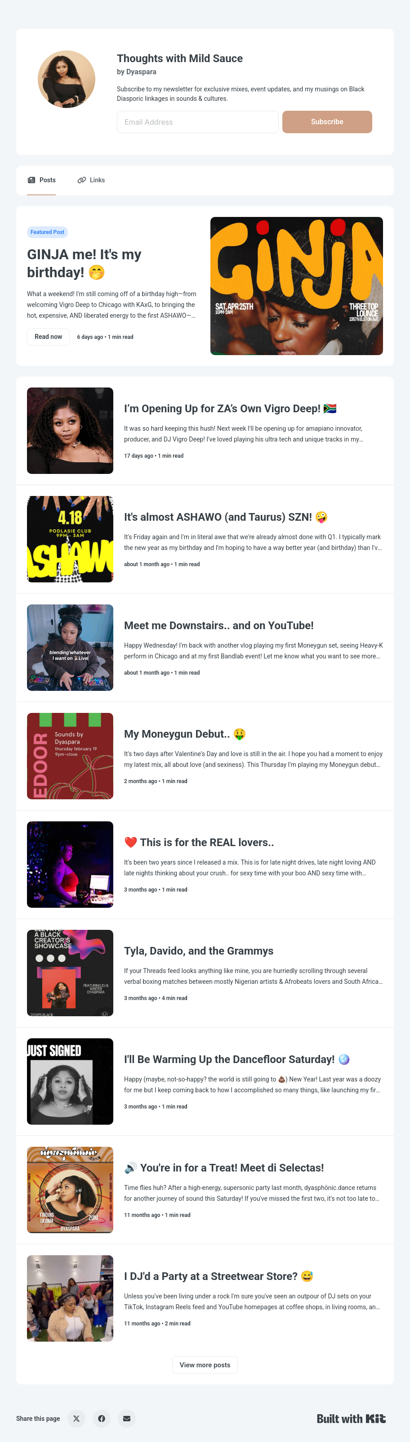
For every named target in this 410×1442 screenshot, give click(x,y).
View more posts (205, 1365)
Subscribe (327, 121)
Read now (48, 336)
